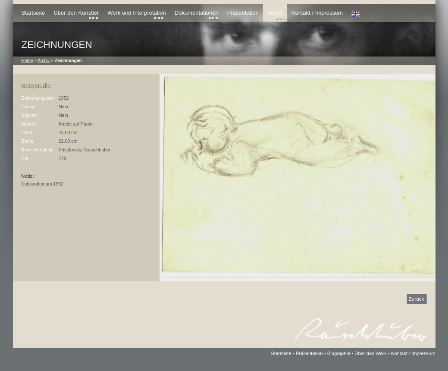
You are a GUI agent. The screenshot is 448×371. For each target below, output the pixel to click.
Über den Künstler (76, 12)
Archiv (275, 12)
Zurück (416, 299)
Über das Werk (370, 353)
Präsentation (243, 12)
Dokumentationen (197, 12)
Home (27, 60)
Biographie (339, 353)
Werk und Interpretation (136, 12)
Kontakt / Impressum (317, 12)
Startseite (33, 12)
